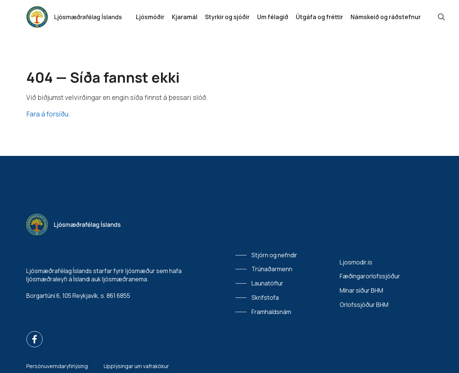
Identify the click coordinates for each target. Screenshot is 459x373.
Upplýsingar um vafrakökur (136, 366)
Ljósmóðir (150, 17)
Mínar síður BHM (361, 290)
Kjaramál (184, 17)
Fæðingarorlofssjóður (370, 276)
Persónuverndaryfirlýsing (57, 366)
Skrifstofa (265, 297)
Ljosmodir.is (356, 262)
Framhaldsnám (271, 312)
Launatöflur (267, 283)
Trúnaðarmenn (271, 269)
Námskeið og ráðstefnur (386, 17)
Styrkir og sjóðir (227, 17)
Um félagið (272, 17)
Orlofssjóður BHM (364, 305)
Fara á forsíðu (47, 113)
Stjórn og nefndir (274, 255)
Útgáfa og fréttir (319, 17)
